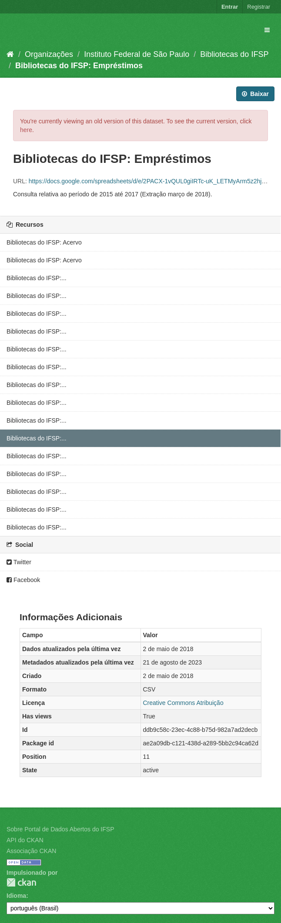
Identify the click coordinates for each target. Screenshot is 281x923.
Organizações (49, 54)
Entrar (229, 6)
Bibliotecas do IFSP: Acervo (44, 242)
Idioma (16, 895)
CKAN (21, 882)
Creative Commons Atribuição (183, 702)
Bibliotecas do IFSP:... (37, 278)
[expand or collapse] (267, 30)
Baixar (255, 93)
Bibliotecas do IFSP (234, 54)
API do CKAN (25, 840)
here (26, 129)
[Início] (10, 54)
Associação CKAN (31, 850)
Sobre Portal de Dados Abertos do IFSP (60, 829)
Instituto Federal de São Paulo (136, 54)
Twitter (19, 562)
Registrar (258, 6)
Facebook (23, 579)
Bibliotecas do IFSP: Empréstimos (79, 65)
